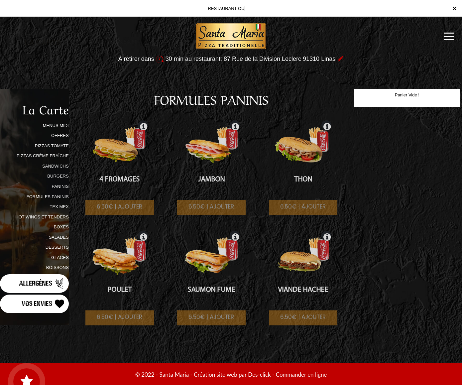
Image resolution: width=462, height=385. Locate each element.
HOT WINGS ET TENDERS (41, 216)
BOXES (61, 226)
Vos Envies (43, 304)
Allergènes (42, 284)
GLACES (60, 257)
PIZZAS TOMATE (52, 145)
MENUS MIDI (56, 125)
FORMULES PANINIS (48, 196)
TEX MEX (59, 206)
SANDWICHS (55, 166)
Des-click (259, 374)
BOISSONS (57, 267)
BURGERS (57, 176)
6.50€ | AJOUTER (119, 212)
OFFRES (60, 135)
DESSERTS (57, 247)
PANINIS (60, 186)
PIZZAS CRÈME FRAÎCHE (43, 155)
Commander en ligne (301, 374)
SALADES (59, 237)
